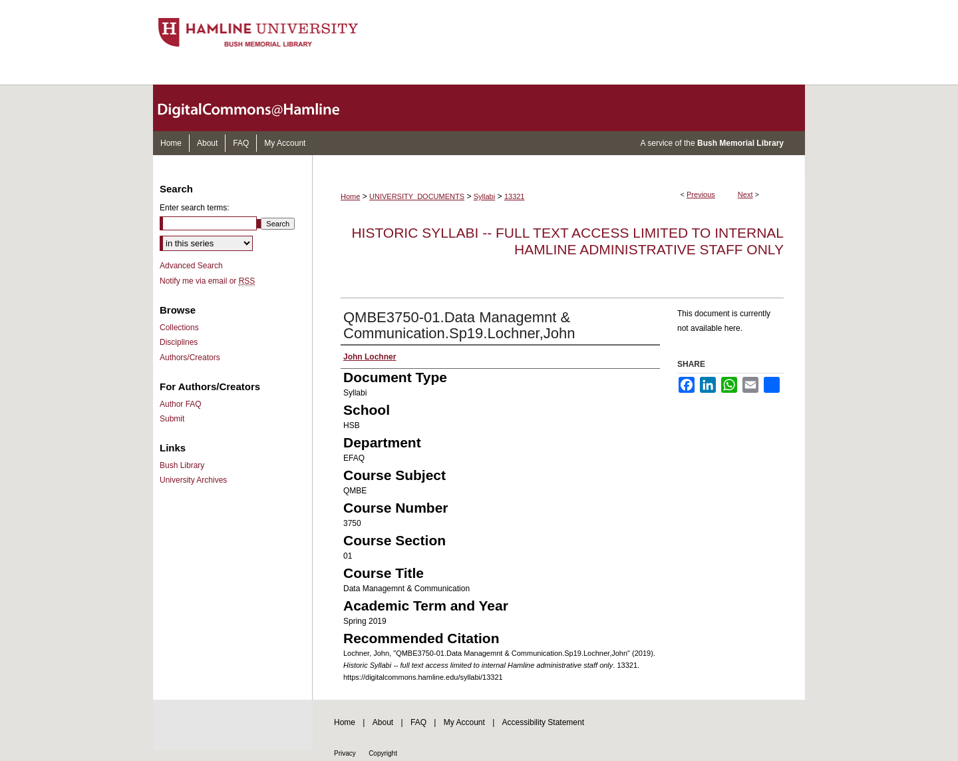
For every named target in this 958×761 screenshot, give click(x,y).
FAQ (418, 722)
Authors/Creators (190, 357)
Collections (179, 327)
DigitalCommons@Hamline (259, 108)
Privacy (345, 753)
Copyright (383, 753)
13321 (514, 196)
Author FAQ (181, 404)
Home (350, 196)
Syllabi (484, 196)
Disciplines (179, 342)
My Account (464, 722)
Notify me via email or (207, 281)
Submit (172, 418)
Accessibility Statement (543, 722)
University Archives (193, 480)
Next (745, 194)
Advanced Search (191, 265)
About (383, 722)
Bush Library (182, 465)
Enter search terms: (195, 207)
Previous (701, 194)
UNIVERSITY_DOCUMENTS (416, 196)
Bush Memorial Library (740, 143)
